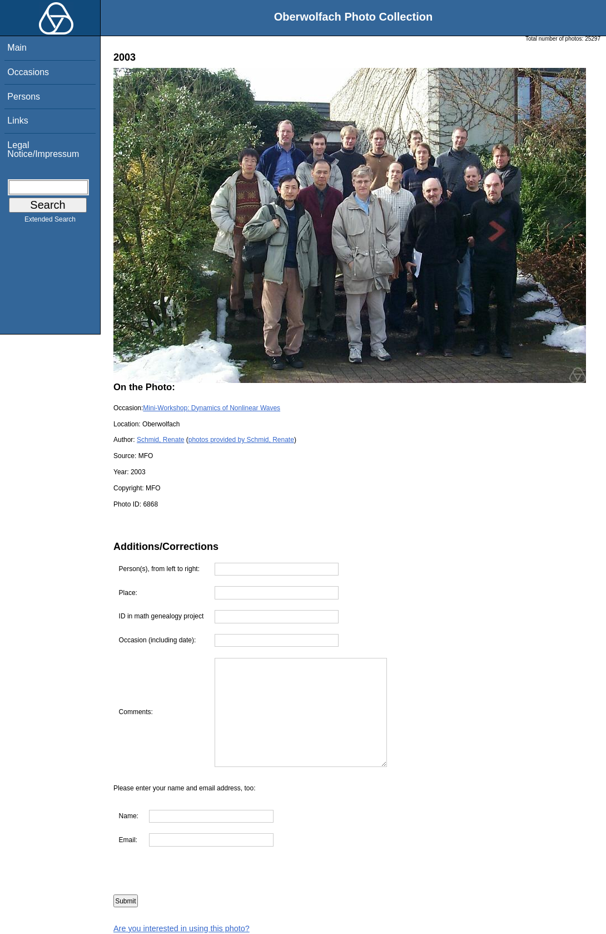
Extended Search (50, 221)
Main (17, 47)
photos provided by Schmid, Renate (241, 440)
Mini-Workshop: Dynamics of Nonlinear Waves (211, 408)
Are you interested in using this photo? (181, 928)
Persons (23, 96)
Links (17, 120)
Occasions (28, 72)
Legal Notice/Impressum (43, 149)
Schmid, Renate (160, 440)
